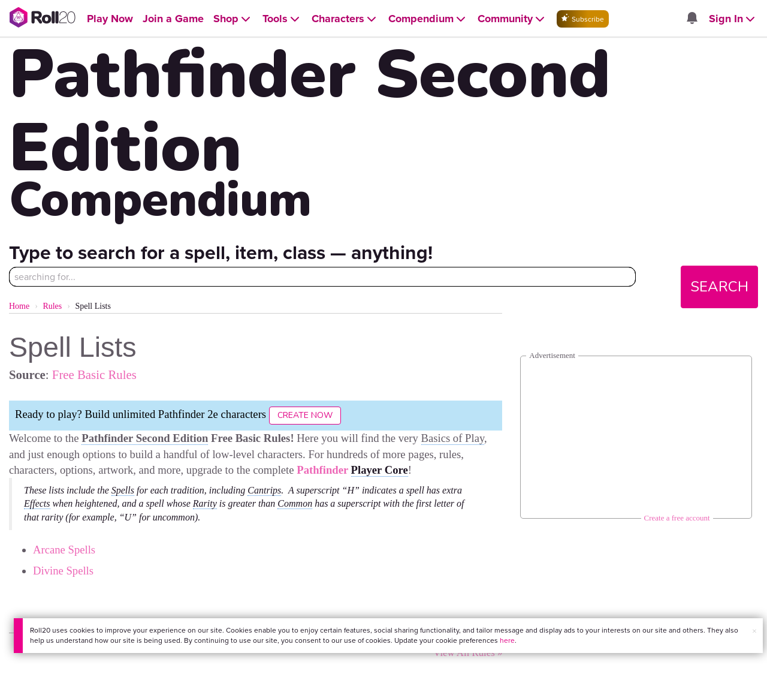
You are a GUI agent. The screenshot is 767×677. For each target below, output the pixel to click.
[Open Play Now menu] (110, 19)
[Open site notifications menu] (692, 19)
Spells (122, 490)
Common (294, 503)
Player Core (379, 470)
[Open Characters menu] (345, 19)
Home (19, 306)
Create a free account (677, 517)
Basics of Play (453, 438)
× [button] (754, 631)
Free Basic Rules (94, 374)
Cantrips (264, 490)
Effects (37, 503)
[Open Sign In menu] (733, 19)
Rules (52, 306)
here (507, 640)
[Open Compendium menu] (428, 19)
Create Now (305, 415)
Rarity (205, 503)
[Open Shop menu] (233, 19)
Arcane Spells (64, 549)
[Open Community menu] (512, 19)
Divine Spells (63, 570)
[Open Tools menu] (282, 19)
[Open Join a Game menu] (173, 19)
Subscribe (582, 19)
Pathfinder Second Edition (144, 438)
